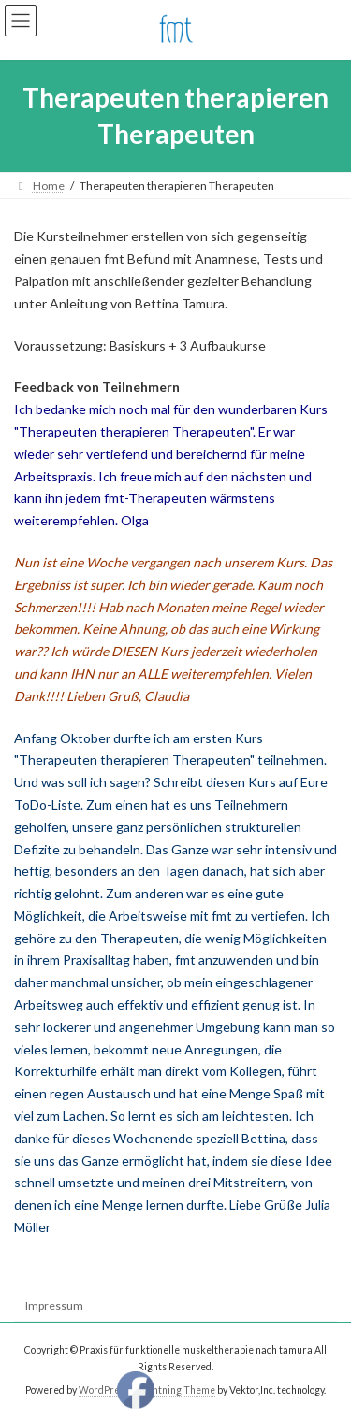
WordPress (104, 1390)
